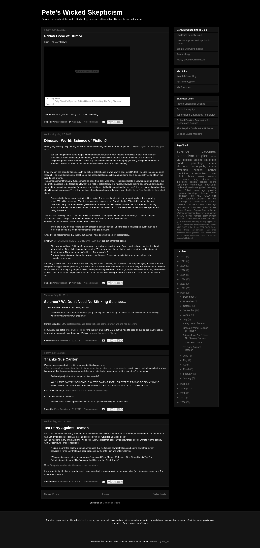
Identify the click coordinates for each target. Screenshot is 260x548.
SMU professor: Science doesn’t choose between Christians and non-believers (99, 324)
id (190, 201)
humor (180, 198)
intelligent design (187, 182)
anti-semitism (198, 230)
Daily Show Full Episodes (66, 101)
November (188, 301)
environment (183, 179)
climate (190, 176)
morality (180, 216)
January (187, 378)
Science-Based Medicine (189, 134)
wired (205, 207)
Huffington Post (185, 195)
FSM (184, 219)
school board (208, 182)
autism (198, 159)
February (188, 373)
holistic (180, 176)
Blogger (165, 541)
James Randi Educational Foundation (196, 114)
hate (202, 233)
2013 (183, 283)
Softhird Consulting (186, 76)
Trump (186, 230)
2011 (183, 293)
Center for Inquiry (186, 109)
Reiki (203, 219)
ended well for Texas (75, 330)
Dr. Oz (212, 199)
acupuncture (200, 201)
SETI (202, 227)
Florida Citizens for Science (191, 103)
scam (212, 166)
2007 (183, 397)
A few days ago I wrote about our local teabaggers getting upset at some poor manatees (86, 368)
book (213, 173)
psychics (181, 193)
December (188, 296)
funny (195, 179)
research (211, 176)
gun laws (211, 219)
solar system (209, 216)
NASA (207, 195)
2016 (183, 270)
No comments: (91, 122)
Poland (196, 219)
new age (200, 190)
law (190, 221)
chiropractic (196, 184)
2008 (183, 393)
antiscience (211, 230)
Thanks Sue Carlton (61, 359)
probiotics (205, 235)
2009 (183, 388)
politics (187, 159)
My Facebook (184, 87)
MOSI (62, 272)
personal (190, 198)
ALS (179, 219)
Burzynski (201, 199)
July (185, 319)
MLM (179, 227)
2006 (183, 402)
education (210, 159)
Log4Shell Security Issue (189, 35)
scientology (210, 204)
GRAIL (188, 190)
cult (214, 195)
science (183, 151)
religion (202, 156)
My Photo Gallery (186, 81)
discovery (200, 213)
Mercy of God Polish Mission (191, 59)
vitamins (203, 193)
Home (105, 494)
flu (214, 179)
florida (180, 163)
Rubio (196, 227)
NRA (190, 219)
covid (188, 233)
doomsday (210, 184)
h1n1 (179, 190)
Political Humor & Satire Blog (90, 101)
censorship (190, 213)
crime (201, 204)
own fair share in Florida (105, 333)
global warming (207, 187)
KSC (198, 195)
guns (179, 221)
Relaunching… (184, 54)
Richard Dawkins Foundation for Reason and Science (193, 121)
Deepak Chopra (201, 210)
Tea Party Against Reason (66, 428)
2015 (183, 274)
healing (198, 170)
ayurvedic (181, 233)
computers (192, 204)
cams (212, 163)
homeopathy (198, 166)
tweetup (193, 193)
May (185, 360)
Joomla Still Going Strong (190, 48)
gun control (210, 213)
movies (189, 216)
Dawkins (189, 210)
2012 (213, 193)
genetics (195, 233)
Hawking (197, 224)
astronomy (182, 184)
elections (182, 166)
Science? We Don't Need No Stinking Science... (85, 302)
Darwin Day (188, 224)
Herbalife (205, 224)
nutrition (197, 216)
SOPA (207, 227)
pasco (200, 176)
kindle (185, 221)
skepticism (185, 156)
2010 (183, 384)
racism (213, 235)
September (189, 310)
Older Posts (159, 494)
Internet (213, 224)
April (185, 364)
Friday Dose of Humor (63, 36)
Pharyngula (59, 114)
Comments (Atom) (111, 503)
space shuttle (182, 238)
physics (212, 190)
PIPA (190, 227)
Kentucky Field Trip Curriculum (144, 190)
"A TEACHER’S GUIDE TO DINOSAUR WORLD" (77, 241)
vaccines (208, 151)
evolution (182, 170)
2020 (183, 265)
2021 (183, 261)
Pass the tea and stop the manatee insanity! (87, 390)
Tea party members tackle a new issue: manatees (74, 465)
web (179, 207)
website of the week (192, 207)
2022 (183, 256)
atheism (206, 179)
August (187, 315)
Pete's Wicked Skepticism (82, 12)
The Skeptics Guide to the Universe (195, 128)
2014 (183, 279)
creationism (199, 173)
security (195, 221)
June (186, 355)
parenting (197, 163)
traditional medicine (187, 187)
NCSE (184, 227)
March (186, 369)
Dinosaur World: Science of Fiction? (75, 140)
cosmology (182, 201)
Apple (209, 222)
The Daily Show (52, 98)
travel (190, 238)
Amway (203, 222)
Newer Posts (51, 494)
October (187, 306)
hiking (186, 235)
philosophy (194, 235)
